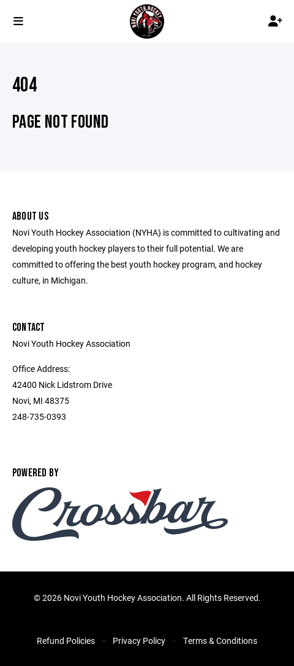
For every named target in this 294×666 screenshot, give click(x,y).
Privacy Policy (139, 640)
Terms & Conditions (220, 640)
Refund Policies (66, 640)
